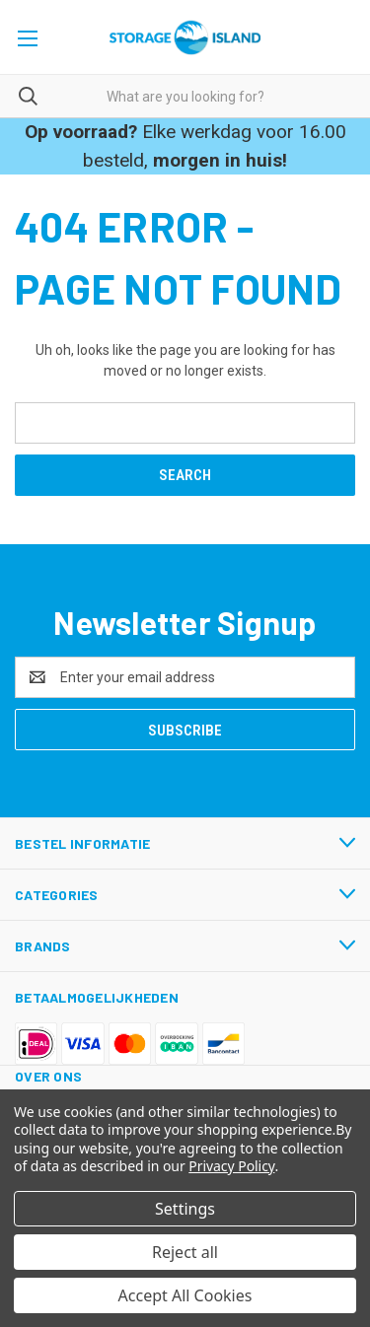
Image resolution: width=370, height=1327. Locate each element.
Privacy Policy (231, 1165)
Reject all (185, 1252)
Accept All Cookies (185, 1295)
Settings (185, 1209)
